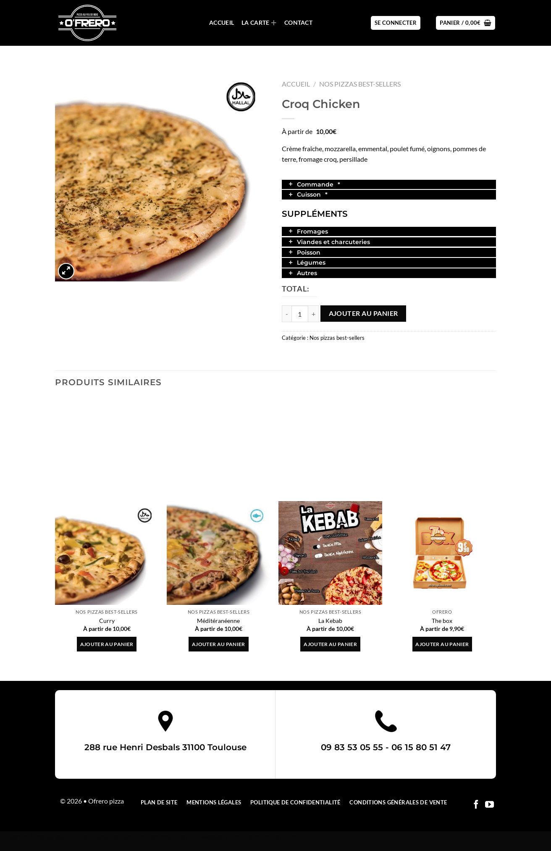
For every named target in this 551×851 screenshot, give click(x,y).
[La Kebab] (330, 553)
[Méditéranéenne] (218, 553)
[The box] (442, 553)
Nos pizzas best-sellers (360, 84)
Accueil (221, 22)
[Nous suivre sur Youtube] (489, 805)
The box (442, 620)
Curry (107, 620)
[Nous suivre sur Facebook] (476, 805)
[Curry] (107, 553)
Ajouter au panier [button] (107, 644)
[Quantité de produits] (299, 313)
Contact (298, 22)
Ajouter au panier (363, 313)
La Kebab (330, 620)
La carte (259, 23)
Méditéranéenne (218, 620)
